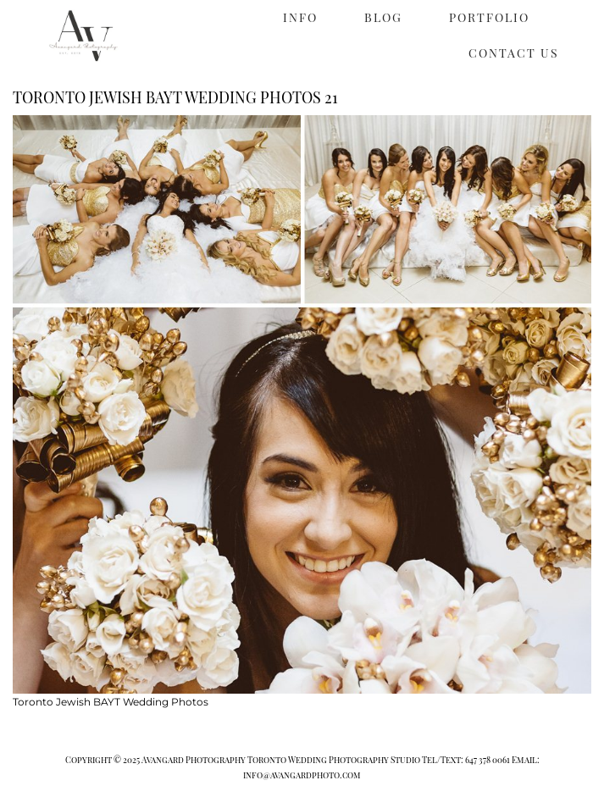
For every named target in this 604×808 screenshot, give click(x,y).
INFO (300, 17)
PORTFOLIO (489, 17)
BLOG (383, 17)
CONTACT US (513, 53)
